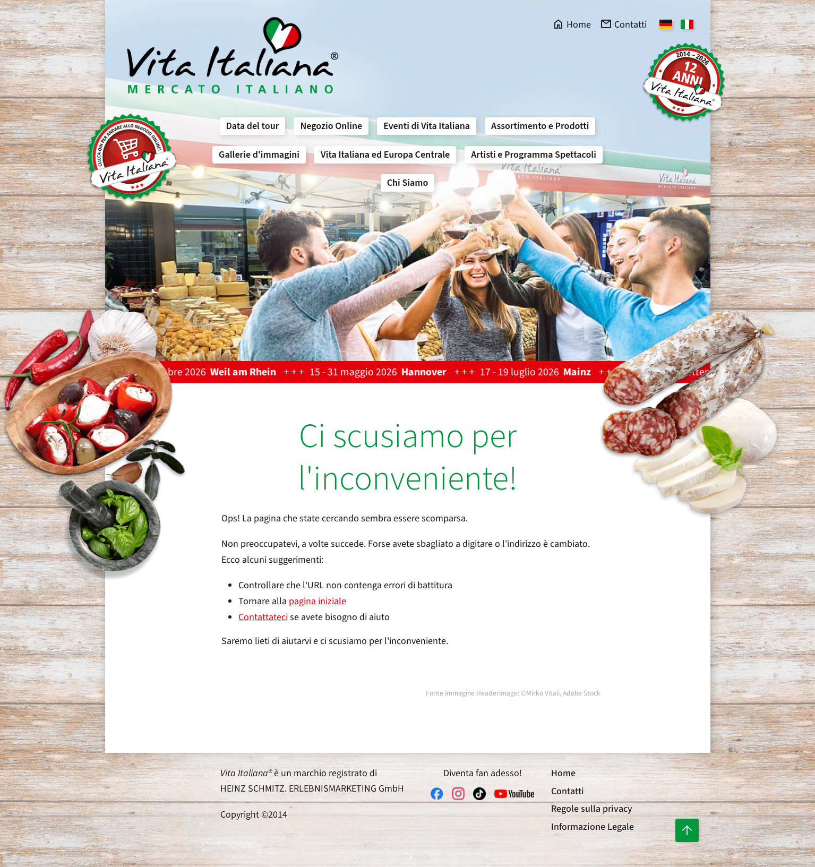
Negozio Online (331, 126)
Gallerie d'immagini (259, 154)
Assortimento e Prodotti (540, 126)
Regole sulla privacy (591, 809)
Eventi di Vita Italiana (426, 126)
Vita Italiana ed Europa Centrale (385, 154)
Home (563, 773)
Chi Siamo (407, 183)
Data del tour (252, 126)
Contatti (567, 791)
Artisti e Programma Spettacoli (533, 154)
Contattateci (263, 617)
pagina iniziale (317, 601)
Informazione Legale (592, 827)
